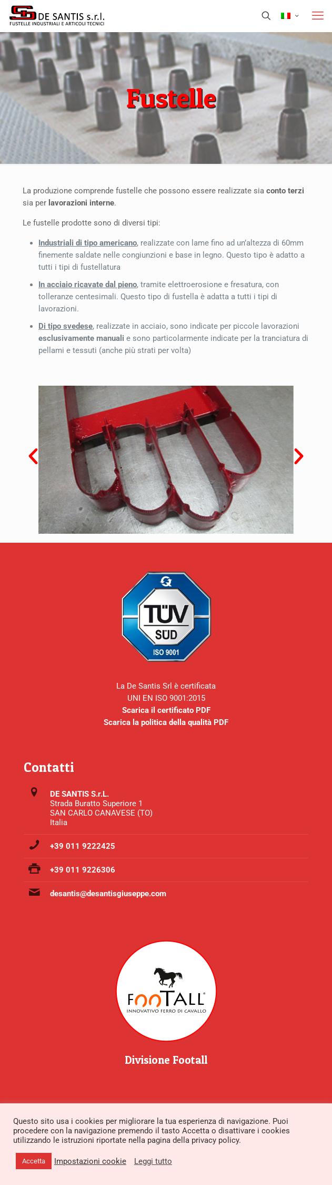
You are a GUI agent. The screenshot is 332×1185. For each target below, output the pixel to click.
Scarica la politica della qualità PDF (166, 722)
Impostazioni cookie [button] (90, 1161)
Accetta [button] (33, 1161)
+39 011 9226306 (82, 870)
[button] (33, 456)
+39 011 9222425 (82, 846)
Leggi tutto (153, 1161)
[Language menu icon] (290, 16)
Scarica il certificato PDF (166, 710)
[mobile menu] (318, 16)
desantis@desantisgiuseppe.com (108, 893)
